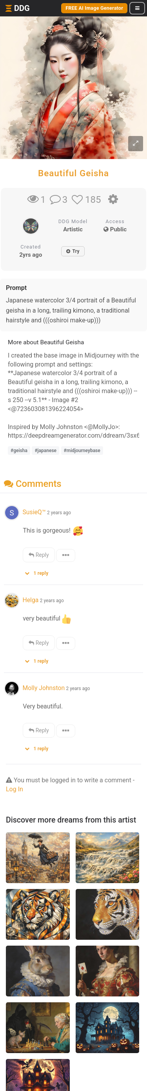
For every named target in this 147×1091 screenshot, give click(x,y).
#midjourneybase (82, 450)
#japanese (45, 450)
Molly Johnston (43, 688)
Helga (30, 600)
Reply (39, 555)
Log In (14, 789)
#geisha (19, 450)
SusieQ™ (33, 512)
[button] (39, 571)
